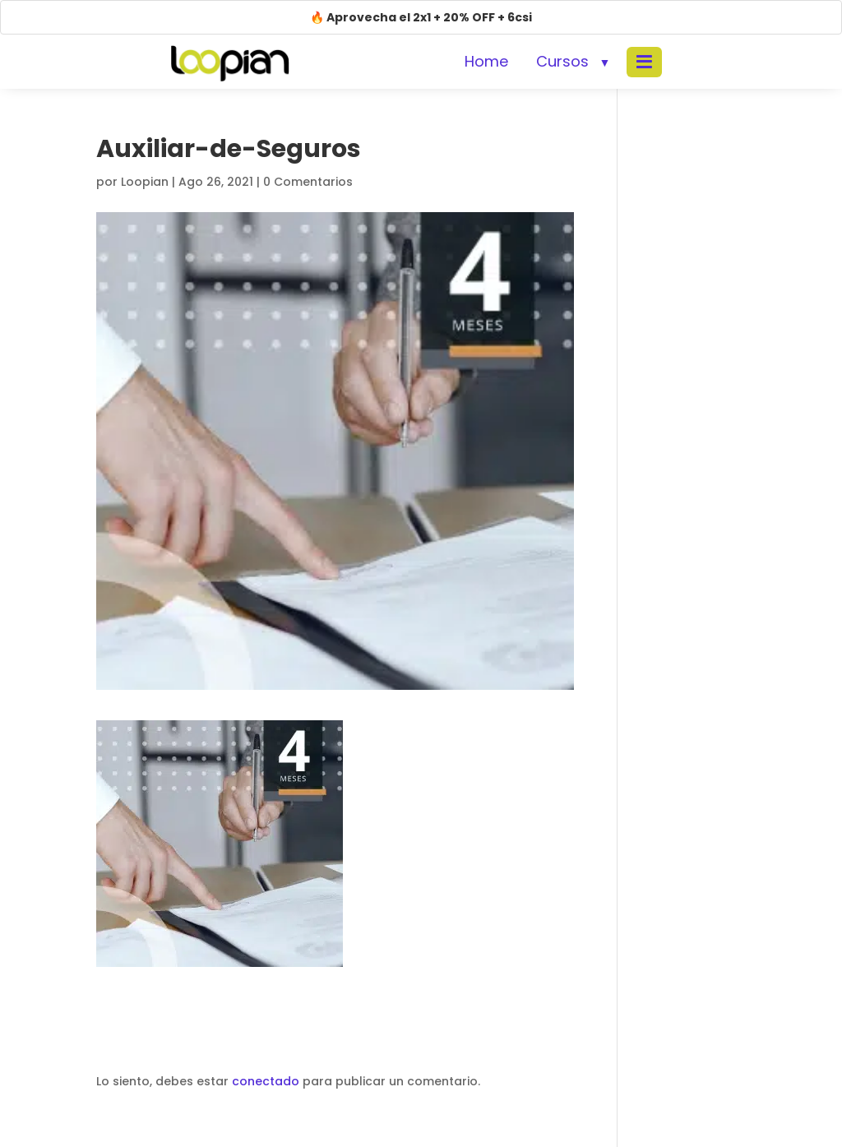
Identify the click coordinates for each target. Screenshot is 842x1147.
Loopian (145, 181)
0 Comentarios (308, 181)
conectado (265, 1081)
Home (486, 61)
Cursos (562, 61)
